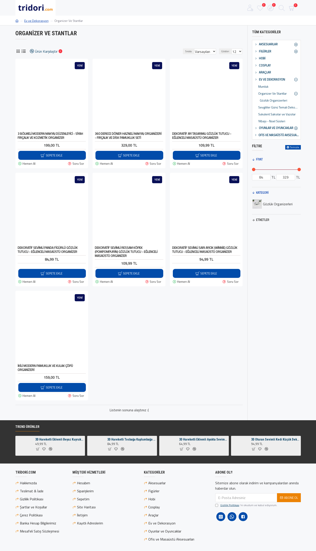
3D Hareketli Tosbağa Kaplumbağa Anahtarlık (131, 452)
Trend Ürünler (27, 439)
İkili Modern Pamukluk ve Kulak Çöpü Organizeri (45, 368)
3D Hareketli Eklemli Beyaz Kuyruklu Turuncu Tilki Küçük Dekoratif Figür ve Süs (59, 452)
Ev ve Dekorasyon (36, 20)
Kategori (262, 192)
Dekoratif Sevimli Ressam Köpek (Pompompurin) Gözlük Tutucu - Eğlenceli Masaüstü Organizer (126, 252)
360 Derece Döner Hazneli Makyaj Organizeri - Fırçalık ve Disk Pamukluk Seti (128, 136)
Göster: (227, 51)
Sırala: (184, 51)
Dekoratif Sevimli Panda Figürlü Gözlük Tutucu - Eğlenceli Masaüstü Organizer (48, 250)
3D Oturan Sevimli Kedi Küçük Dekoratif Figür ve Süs (275, 452)
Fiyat (259, 159)
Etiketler (262, 220)
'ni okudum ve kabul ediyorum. (246, 518)
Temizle (294, 147)
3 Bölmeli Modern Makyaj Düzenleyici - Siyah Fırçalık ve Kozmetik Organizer (50, 136)
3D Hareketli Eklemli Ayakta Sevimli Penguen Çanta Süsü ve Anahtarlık (203, 452)
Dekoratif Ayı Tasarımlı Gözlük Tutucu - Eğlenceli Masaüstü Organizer (201, 136)
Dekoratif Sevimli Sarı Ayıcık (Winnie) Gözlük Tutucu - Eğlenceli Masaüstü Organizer (204, 250)
